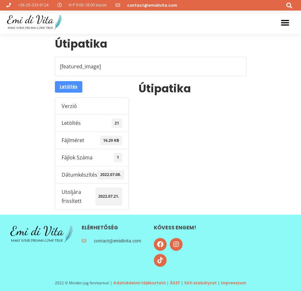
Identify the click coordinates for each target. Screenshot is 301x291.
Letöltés (69, 87)
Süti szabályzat (200, 283)
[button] (289, 5)
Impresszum (233, 283)
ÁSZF (175, 283)
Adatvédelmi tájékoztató (139, 283)
